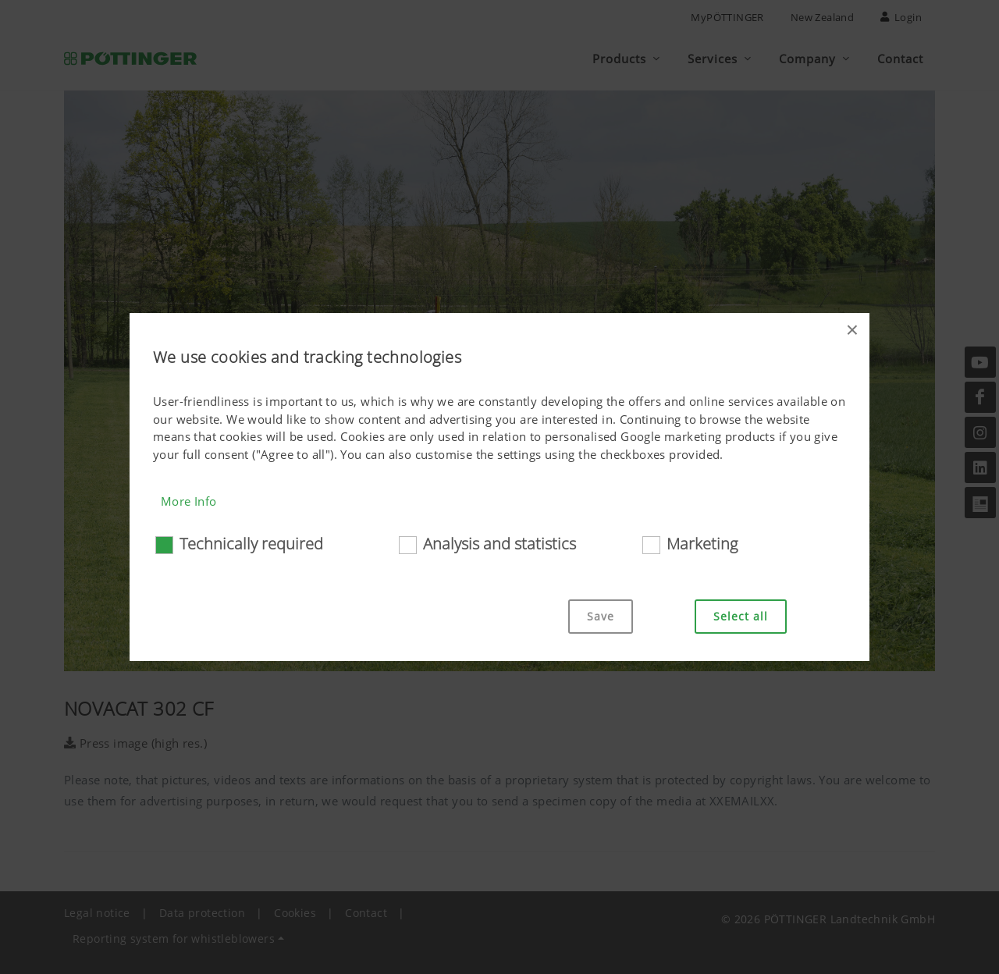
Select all (740, 616)
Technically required (251, 543)
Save (600, 616)
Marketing (702, 543)
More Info (189, 501)
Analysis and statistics (499, 543)
